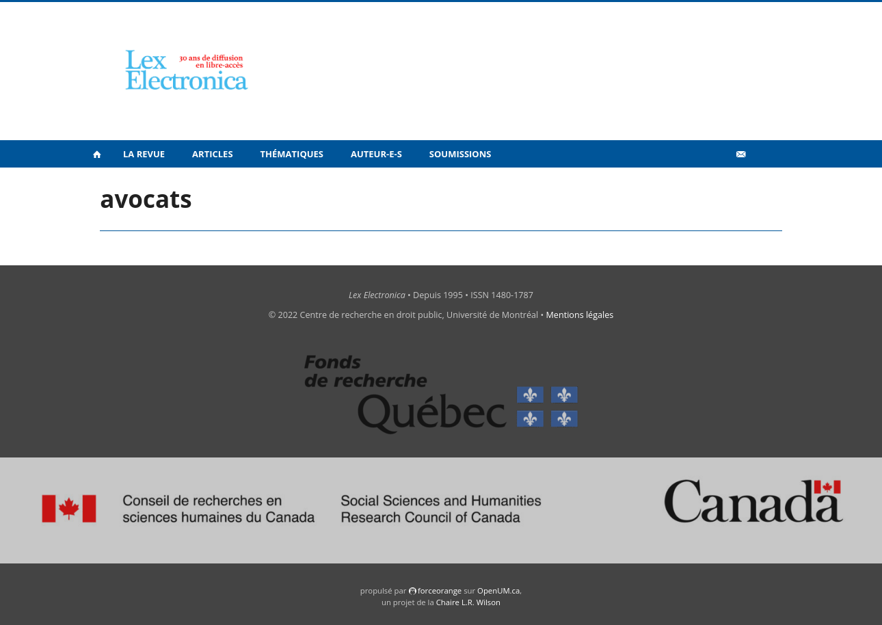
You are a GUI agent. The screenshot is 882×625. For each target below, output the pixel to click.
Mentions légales (580, 315)
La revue (144, 154)
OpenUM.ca (498, 590)
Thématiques (291, 154)
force (440, 590)
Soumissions (460, 154)
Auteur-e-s (376, 154)
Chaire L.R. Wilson (468, 602)
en (762, 184)
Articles (212, 154)
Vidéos (711, 183)
